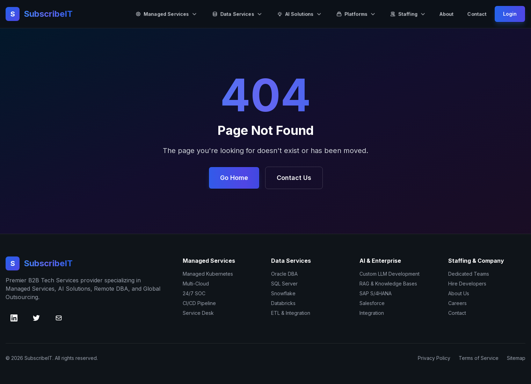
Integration (371, 313)
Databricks (283, 303)
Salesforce (372, 303)
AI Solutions (299, 14)
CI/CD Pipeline (199, 303)
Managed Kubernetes (208, 274)
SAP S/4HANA (375, 293)
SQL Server (284, 284)
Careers (457, 303)
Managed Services (166, 14)
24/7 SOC (194, 293)
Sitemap (516, 358)
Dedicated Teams (468, 274)
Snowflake (283, 293)
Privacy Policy (434, 358)
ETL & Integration (290, 313)
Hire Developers (467, 284)
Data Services (237, 14)
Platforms (356, 14)
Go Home (234, 177)
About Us (458, 293)
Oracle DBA (284, 274)
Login (510, 14)
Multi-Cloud (196, 284)
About (446, 14)
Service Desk (198, 313)
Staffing (408, 14)
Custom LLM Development (389, 274)
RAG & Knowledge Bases (388, 284)
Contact (477, 14)
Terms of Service (479, 358)
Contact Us (294, 177)
